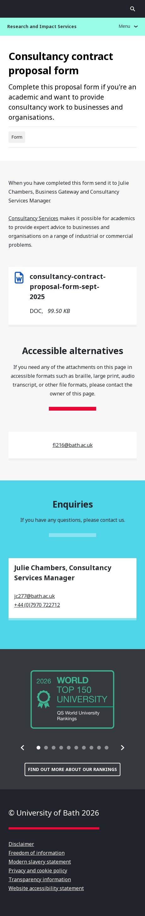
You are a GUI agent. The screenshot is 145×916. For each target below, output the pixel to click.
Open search (132, 8)
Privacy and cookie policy (38, 870)
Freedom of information (37, 852)
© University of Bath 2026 (54, 812)
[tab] (38, 748)
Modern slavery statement (40, 861)
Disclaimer (21, 844)
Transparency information (40, 879)
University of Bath (72, 9)
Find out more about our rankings (72, 769)
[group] (72, 699)
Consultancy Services (33, 218)
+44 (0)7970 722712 (37, 604)
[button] (22, 747)
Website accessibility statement (46, 888)
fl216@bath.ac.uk (73, 445)
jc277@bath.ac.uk (34, 596)
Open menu (12, 8)
